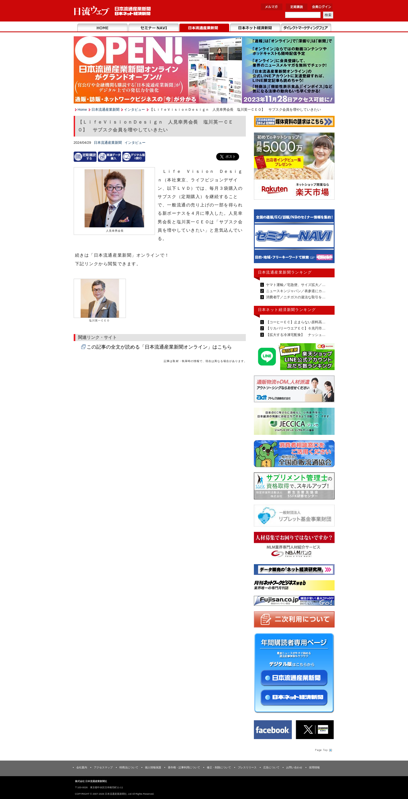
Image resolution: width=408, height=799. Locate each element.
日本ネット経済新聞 (255, 28)
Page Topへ (323, 750)
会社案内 (81, 767)
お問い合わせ (294, 767)
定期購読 (296, 6)
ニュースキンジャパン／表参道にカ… (295, 291)
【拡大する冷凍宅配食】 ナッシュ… (295, 335)
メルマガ (271, 6)
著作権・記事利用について (184, 767)
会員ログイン (321, 6)
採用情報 (314, 767)
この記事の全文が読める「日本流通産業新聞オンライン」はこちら (159, 347)
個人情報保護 (153, 767)
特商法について (128, 767)
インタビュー (134, 110)
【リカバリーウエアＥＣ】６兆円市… (295, 328)
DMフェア (306, 28)
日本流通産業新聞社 (112, 10)
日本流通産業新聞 (204, 28)
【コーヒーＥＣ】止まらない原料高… (295, 322)
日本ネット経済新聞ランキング (287, 309)
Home (102, 28)
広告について (271, 767)
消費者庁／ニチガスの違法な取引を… (295, 297)
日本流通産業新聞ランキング (285, 272)
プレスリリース (247, 767)
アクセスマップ (103, 767)
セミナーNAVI (153, 28)
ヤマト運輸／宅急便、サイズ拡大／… (295, 285)
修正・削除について (219, 767)
